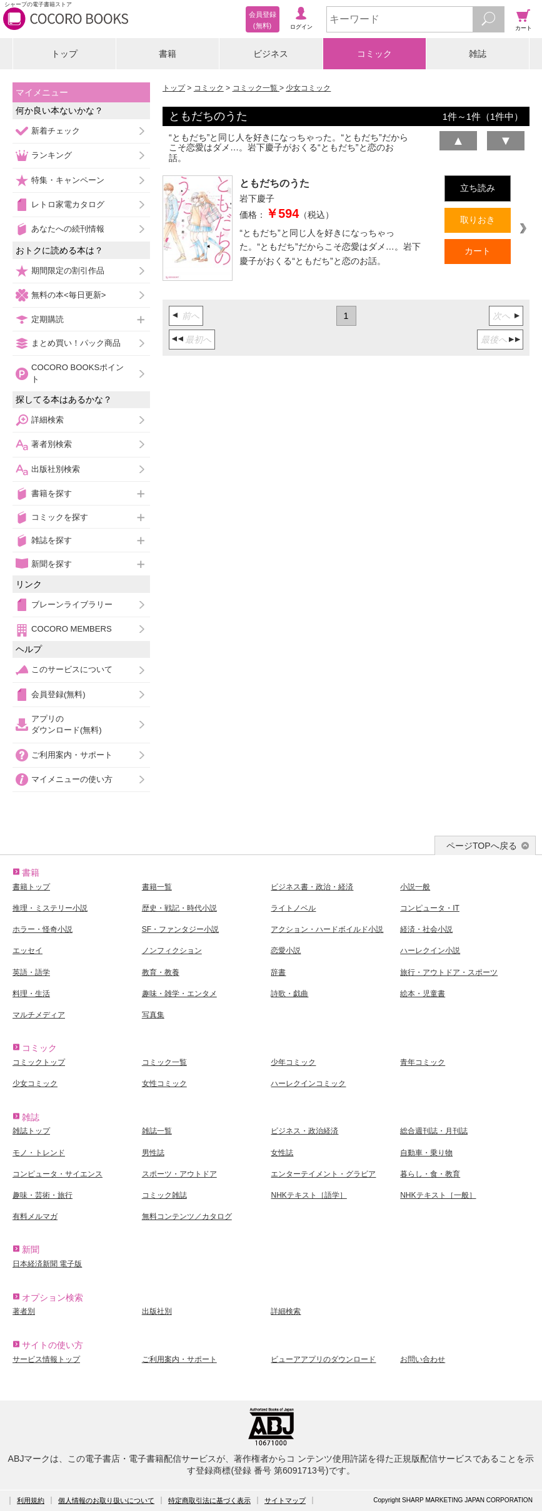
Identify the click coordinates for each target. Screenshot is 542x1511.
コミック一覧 (256, 88)
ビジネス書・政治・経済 (312, 887)
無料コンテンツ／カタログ (187, 1216)
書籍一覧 (157, 887)
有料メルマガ (35, 1216)
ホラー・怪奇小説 (43, 929)
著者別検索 (51, 444)
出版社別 (157, 1311)
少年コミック (293, 1062)
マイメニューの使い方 (72, 779)
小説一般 (415, 887)
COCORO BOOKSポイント (77, 373)
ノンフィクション (172, 950)
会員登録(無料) (58, 694)
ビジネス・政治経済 (304, 1131)
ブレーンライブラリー (72, 604)
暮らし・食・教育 (430, 1174)
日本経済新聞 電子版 (47, 1263)
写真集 (153, 1014)
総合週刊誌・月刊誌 (434, 1131)
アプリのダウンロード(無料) (66, 724)
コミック (374, 54)
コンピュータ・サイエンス (58, 1174)
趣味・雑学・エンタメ (179, 993)
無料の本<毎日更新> (68, 295)
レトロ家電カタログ (67, 204)
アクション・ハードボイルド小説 (327, 929)
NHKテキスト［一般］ (438, 1195)
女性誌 (282, 1152)
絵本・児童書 (422, 993)
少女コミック (308, 88)
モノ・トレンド (39, 1152)
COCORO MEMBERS (71, 628)
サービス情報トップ (46, 1359)
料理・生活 (31, 993)
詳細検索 (47, 419)
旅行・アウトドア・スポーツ (449, 972)
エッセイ (28, 950)
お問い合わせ (422, 1359)
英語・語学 (31, 972)
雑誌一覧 (157, 1131)
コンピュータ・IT (429, 908)
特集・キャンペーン (67, 180)
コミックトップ (39, 1062)
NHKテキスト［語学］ (308, 1195)
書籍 (167, 54)
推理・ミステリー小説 (50, 908)
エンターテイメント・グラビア (323, 1174)
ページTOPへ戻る (481, 846)
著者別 (24, 1311)
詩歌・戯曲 (289, 993)
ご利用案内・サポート (72, 755)
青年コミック (422, 1062)
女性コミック (164, 1083)
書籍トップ (31, 887)
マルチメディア (39, 1014)
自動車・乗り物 (426, 1152)
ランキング (51, 155)
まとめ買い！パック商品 (76, 343)
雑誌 (477, 54)
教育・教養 (160, 972)
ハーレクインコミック (308, 1083)
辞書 (278, 972)
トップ (64, 54)
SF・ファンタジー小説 (180, 929)
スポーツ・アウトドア (179, 1174)
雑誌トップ (31, 1131)
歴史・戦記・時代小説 (179, 908)
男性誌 (153, 1152)
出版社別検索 (55, 469)
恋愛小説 (286, 950)
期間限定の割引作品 (67, 270)
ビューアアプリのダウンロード (323, 1359)
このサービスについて (72, 669)
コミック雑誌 (164, 1195)
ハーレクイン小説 (430, 950)
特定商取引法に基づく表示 (209, 1500)
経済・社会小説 (426, 929)
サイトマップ (285, 1500)
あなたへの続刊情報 (67, 228)
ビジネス (270, 54)
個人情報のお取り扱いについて (106, 1500)
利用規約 (30, 1500)
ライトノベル (293, 908)
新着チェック (55, 130)
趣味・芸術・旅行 (43, 1195)
